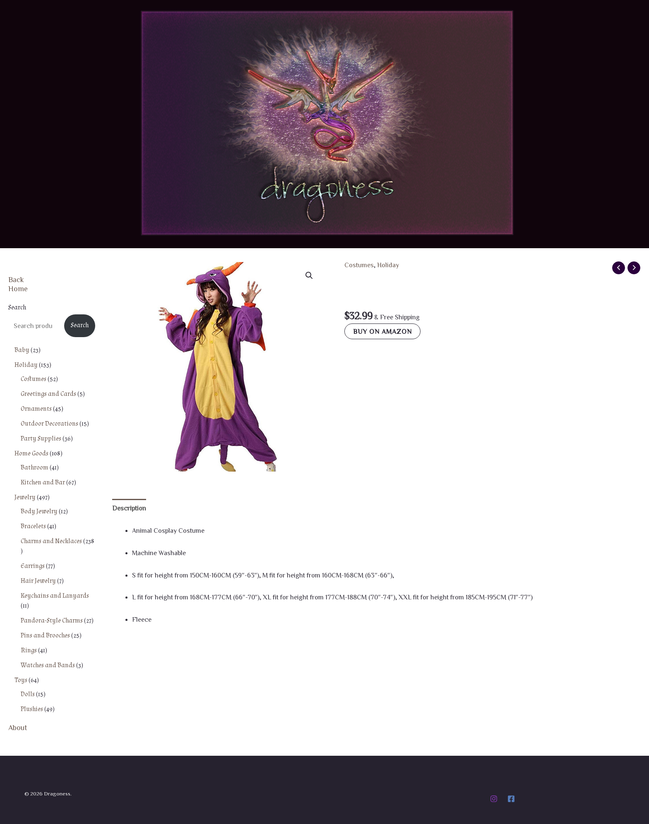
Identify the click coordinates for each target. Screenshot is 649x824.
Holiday (388, 264)
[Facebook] (511, 798)
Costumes (359, 264)
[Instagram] (494, 798)
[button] (309, 275)
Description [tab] (129, 508)
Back (16, 279)
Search (17, 307)
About (17, 727)
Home (18, 288)
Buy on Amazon (382, 331)
